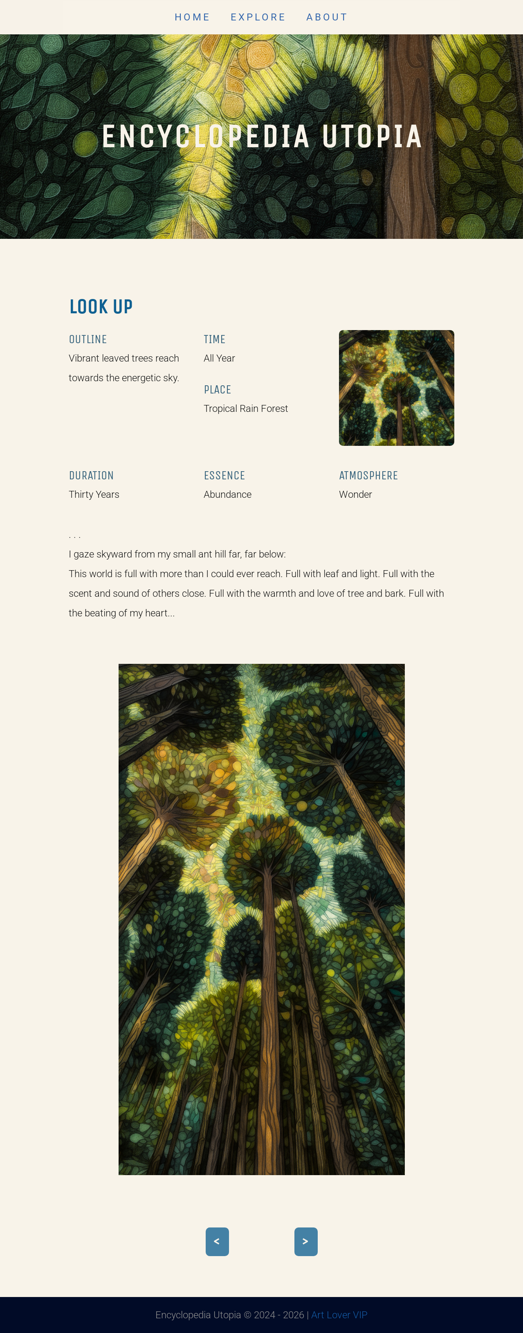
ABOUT (327, 17)
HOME (193, 17)
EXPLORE (259, 17)
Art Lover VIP (339, 1315)
